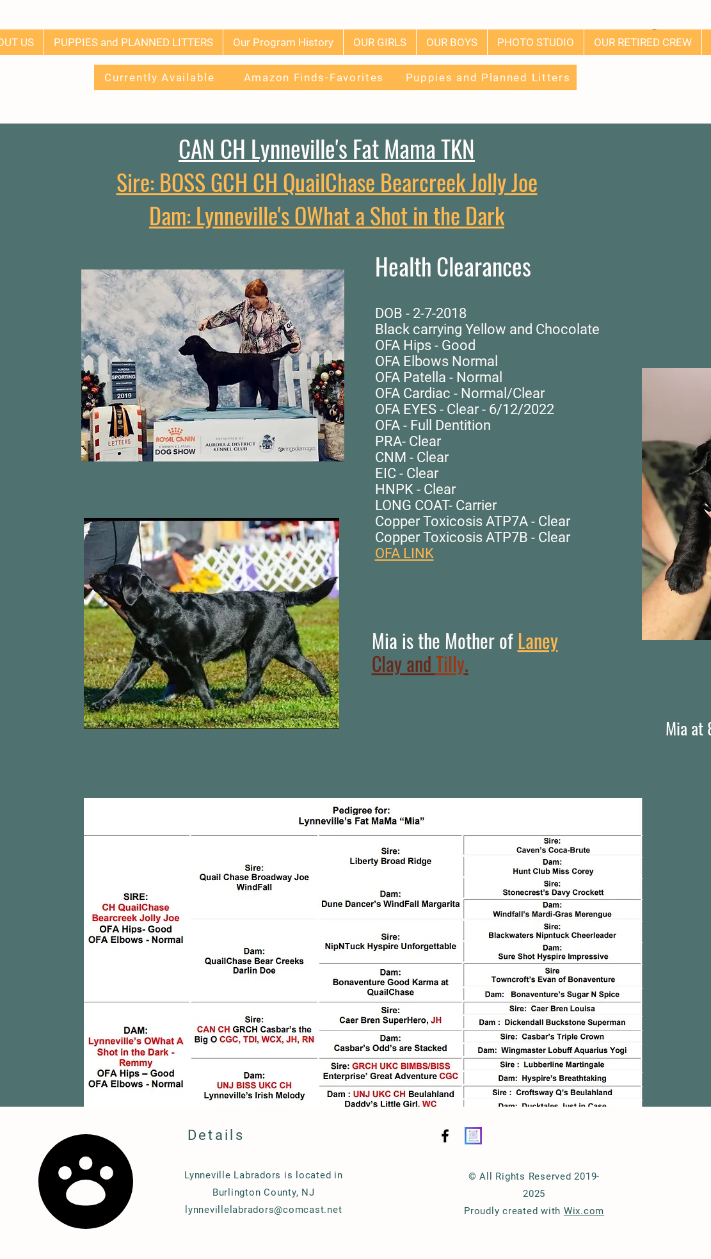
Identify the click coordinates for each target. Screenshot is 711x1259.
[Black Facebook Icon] (445, 1135)
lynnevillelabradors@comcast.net (263, 1209)
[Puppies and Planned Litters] (490, 77)
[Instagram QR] (473, 1135)
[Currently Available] (161, 77)
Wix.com (584, 1211)
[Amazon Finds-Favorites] (315, 77)
